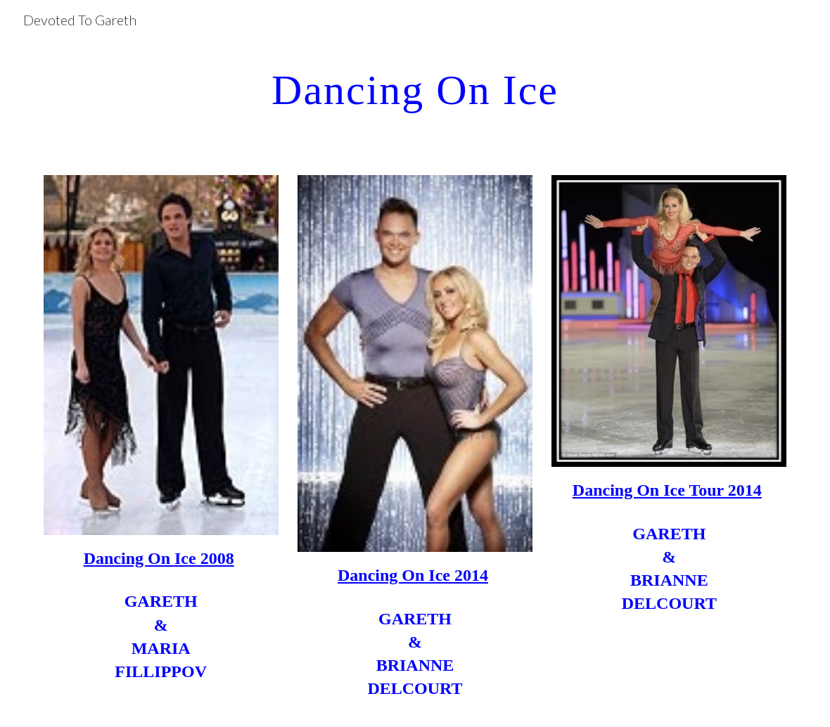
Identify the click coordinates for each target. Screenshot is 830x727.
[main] (415, 89)
